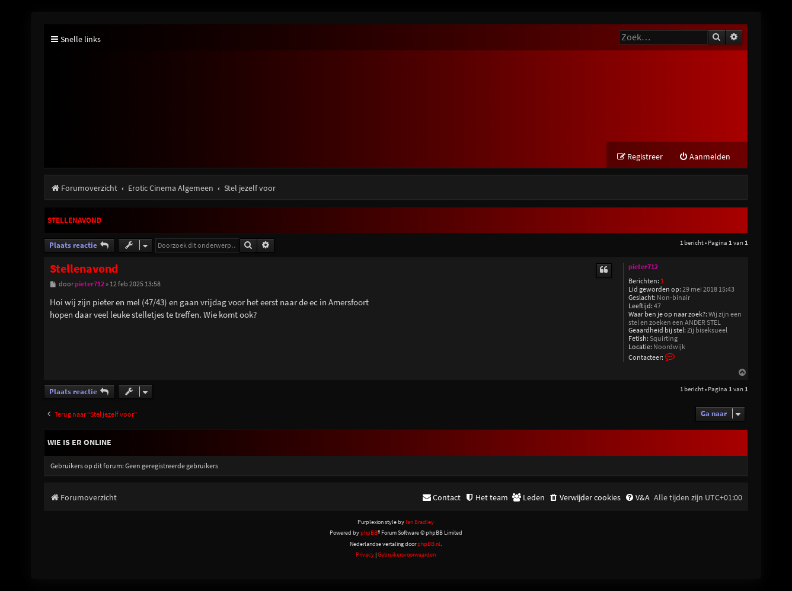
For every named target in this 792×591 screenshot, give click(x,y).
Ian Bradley (419, 522)
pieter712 (643, 267)
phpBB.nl (428, 544)
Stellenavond (74, 221)
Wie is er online (79, 442)
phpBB (369, 533)
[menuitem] (704, 157)
